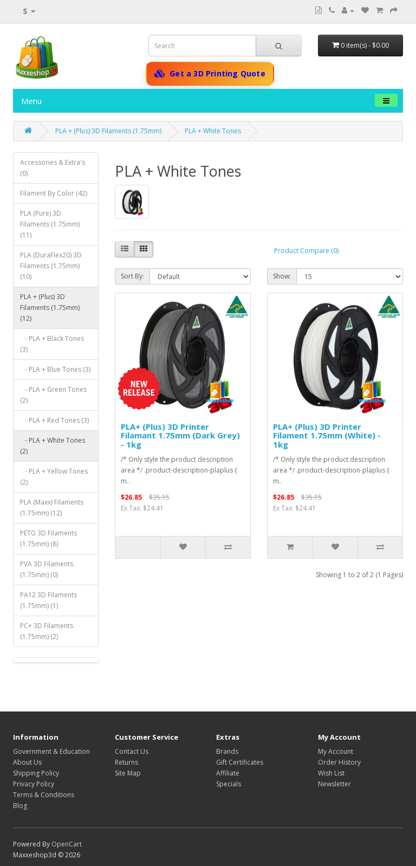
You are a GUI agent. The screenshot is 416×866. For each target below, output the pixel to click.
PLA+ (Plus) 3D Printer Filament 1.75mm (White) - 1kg (327, 435)
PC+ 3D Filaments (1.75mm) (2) (46, 631)
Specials (228, 784)
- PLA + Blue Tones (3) (55, 369)
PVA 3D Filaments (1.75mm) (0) (46, 569)
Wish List (331, 773)
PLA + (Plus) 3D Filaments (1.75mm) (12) (50, 307)
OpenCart (66, 844)
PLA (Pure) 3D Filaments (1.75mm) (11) (50, 224)
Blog (20, 805)
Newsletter (334, 784)
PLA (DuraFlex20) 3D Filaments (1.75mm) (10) (51, 265)
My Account (335, 751)
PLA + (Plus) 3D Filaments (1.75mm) (108, 130)
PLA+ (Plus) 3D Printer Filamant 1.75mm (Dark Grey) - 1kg (180, 435)
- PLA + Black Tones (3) (52, 344)
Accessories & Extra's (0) (52, 168)
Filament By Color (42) (53, 193)
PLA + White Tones (213, 130)
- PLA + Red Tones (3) (54, 420)
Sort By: (132, 276)
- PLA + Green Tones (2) (53, 395)
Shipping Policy (36, 773)
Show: (282, 276)
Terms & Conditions (43, 794)
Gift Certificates (239, 762)
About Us (27, 762)
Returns (126, 762)
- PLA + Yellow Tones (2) (54, 477)
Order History (339, 762)
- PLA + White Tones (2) (52, 446)
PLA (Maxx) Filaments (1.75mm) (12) (51, 507)
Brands (227, 751)
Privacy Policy (33, 784)
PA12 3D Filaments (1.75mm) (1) (48, 600)
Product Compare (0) (306, 250)
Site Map (128, 773)
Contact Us (131, 751)
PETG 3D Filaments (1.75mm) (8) (48, 538)
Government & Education (51, 751)
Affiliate (227, 773)
